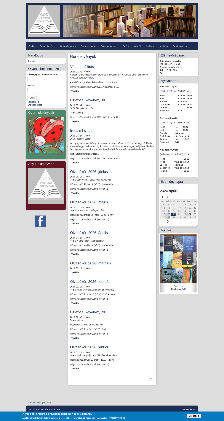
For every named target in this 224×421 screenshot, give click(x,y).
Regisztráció (33, 102)
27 (169, 217)
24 (190, 214)
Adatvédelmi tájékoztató (39, 402)
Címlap (31, 46)
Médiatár (164, 46)
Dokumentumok (88, 46)
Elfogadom (194, 416)
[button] (162, 263)
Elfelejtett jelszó (34, 105)
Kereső (31, 61)
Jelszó (30, 85)
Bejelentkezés (189, 409)
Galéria (126, 46)
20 (169, 214)
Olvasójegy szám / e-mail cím (42, 74)
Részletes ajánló (178, 289)
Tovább (75, 91)
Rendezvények (180, 46)
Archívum (150, 46)
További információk (116, 418)
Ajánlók (137, 46)
